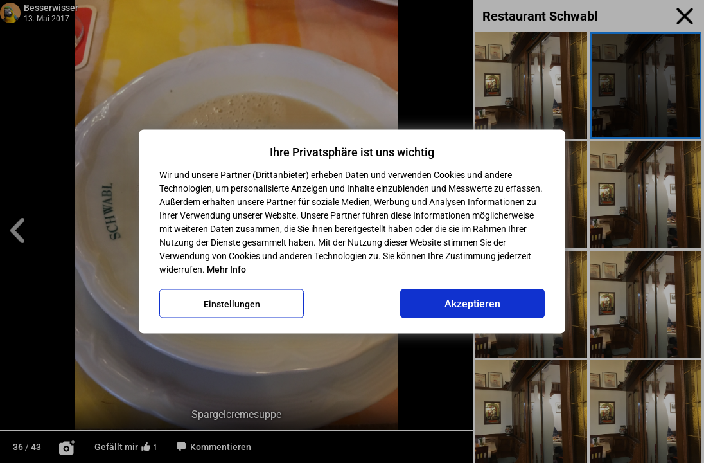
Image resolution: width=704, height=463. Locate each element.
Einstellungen (232, 303)
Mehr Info (226, 269)
